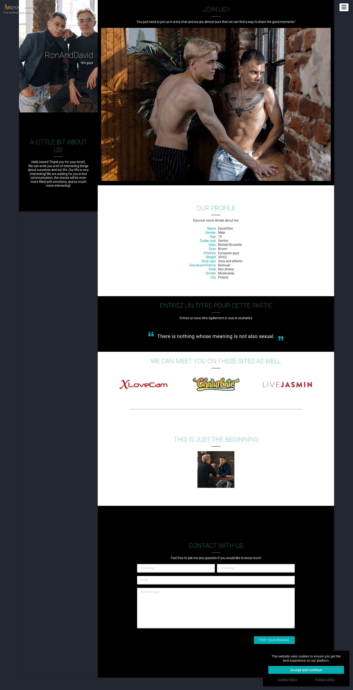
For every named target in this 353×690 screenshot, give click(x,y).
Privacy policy (325, 679)
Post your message (274, 640)
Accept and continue (306, 670)
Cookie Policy (287, 679)
